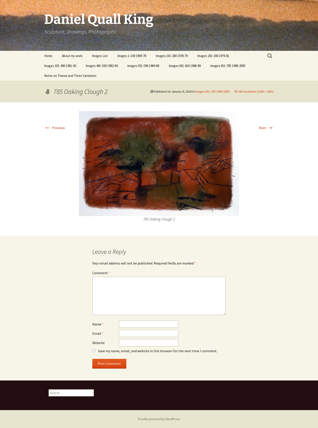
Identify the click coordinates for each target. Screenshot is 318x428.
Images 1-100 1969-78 (131, 56)
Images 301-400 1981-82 (60, 66)
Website (98, 342)
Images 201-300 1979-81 (213, 56)
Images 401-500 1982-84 (102, 66)
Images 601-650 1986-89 (185, 66)
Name (98, 324)
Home (48, 56)
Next (266, 128)
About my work (72, 56)
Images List (100, 56)
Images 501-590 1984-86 (143, 66)
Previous (54, 128)
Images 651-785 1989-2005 (227, 66)
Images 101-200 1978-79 (172, 56)
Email (97, 333)
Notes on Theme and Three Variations (70, 76)
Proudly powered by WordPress (159, 419)
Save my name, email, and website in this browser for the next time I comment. (157, 351)
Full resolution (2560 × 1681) (256, 91)
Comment (101, 273)
